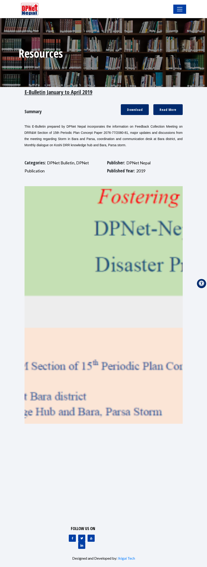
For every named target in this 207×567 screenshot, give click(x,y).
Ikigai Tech (126, 558)
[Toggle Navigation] (179, 9)
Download (135, 109)
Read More (168, 109)
